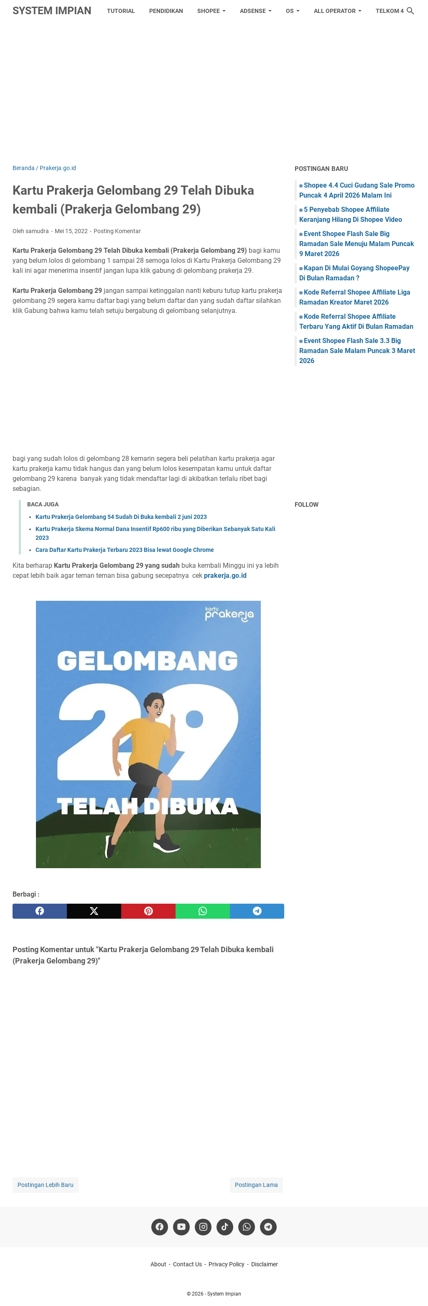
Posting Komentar (117, 231)
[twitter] (94, 911)
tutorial (121, 11)
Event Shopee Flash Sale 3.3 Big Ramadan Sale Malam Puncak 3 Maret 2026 (357, 351)
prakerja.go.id (225, 575)
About (158, 1264)
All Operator (335, 11)
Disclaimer (264, 1264)
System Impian (52, 11)
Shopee (208, 11)
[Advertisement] (214, 92)
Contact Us (187, 1264)
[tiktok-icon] (225, 1227)
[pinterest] (148, 911)
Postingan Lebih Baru (46, 1184)
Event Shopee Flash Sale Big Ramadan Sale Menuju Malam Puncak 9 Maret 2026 (356, 244)
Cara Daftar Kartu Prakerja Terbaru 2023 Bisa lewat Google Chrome (125, 549)
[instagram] (203, 1227)
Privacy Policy (227, 1264)
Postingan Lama (256, 1184)
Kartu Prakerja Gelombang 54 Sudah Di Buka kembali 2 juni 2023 (121, 516)
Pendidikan (166, 11)
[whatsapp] (203, 911)
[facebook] (40, 911)
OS (290, 11)
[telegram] (257, 911)
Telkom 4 (390, 11)
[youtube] (181, 1227)
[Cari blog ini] (410, 11)
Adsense (253, 11)
